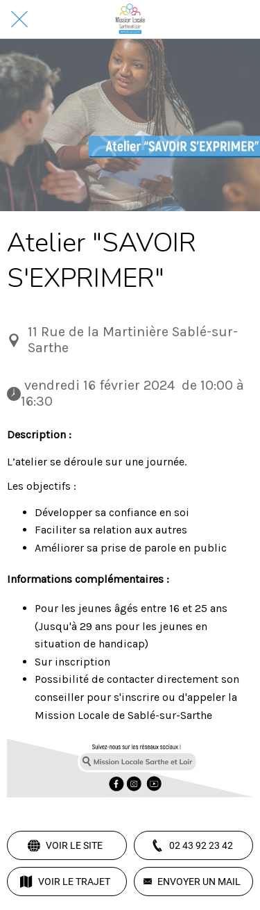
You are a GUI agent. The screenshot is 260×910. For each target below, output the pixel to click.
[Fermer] (19, 19)
